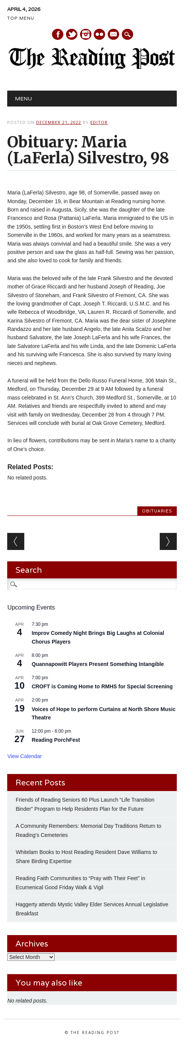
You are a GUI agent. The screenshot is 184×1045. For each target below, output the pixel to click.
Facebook (57, 34)
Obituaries (157, 511)
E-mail (114, 35)
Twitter (71, 34)
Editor (99, 122)
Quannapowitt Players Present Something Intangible (97, 664)
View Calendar (24, 756)
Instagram (85, 34)
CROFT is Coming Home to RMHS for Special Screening (102, 686)
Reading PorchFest (55, 740)
